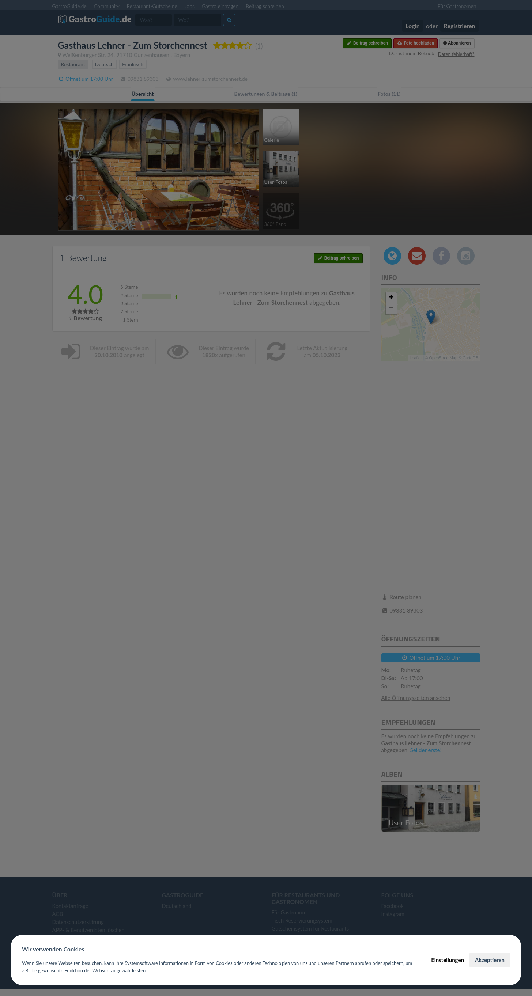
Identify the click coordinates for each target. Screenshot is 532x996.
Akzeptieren (490, 960)
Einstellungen (447, 960)
